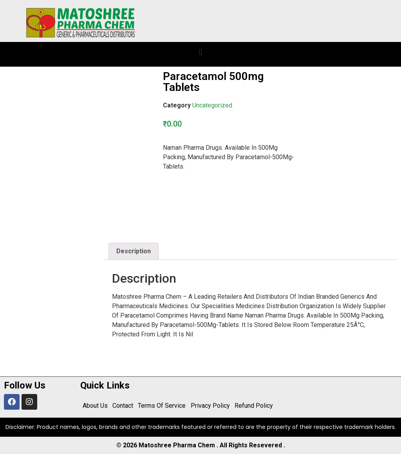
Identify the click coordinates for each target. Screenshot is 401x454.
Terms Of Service (162, 405)
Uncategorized (212, 105)
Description (133, 251)
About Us (95, 405)
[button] (200, 52)
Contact (122, 405)
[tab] (133, 251)
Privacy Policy (209, 405)
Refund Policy (253, 405)
